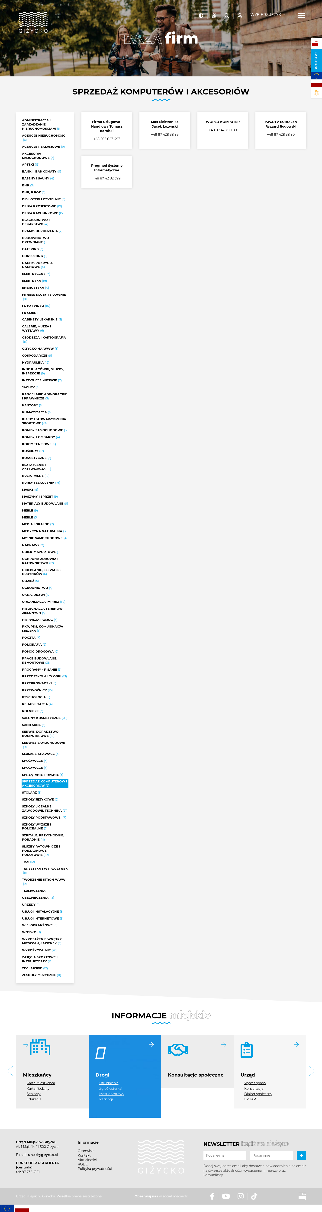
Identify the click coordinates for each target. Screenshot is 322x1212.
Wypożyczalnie (39, 950)
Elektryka (34, 281)
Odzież (30, 581)
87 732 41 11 (31, 1172)
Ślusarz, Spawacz (41, 754)
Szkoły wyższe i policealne (36, 827)
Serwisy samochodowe (43, 745)
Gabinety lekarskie (42, 319)
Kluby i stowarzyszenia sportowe (44, 421)
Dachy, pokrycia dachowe (37, 265)
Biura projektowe (42, 206)
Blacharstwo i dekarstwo (36, 222)
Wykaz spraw (255, 1083)
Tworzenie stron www (43, 882)
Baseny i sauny (38, 178)
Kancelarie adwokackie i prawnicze (44, 396)
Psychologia (36, 697)
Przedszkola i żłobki (44, 676)
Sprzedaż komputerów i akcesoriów (44, 783)
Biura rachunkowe (43, 213)
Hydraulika (35, 363)
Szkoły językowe (40, 800)
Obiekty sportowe (41, 552)
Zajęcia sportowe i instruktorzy (40, 959)
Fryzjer (32, 313)
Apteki (30, 165)
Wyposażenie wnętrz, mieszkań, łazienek (42, 941)
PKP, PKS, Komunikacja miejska (42, 629)
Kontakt (316, 60)
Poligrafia (34, 645)
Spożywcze (34, 761)
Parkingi (106, 1099)
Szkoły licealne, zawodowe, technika (44, 808)
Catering (32, 249)
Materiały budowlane (45, 504)
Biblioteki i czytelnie (43, 199)
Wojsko (31, 932)
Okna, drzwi (36, 595)
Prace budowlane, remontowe (39, 660)
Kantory (32, 405)
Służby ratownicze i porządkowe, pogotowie (41, 851)
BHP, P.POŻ (33, 192)
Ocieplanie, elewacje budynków (41, 572)
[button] (10, 1071)
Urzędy (31, 905)
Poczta (31, 638)
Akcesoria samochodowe (38, 156)
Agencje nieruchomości (44, 138)
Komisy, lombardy (41, 437)
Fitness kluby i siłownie (44, 297)
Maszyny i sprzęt (40, 497)
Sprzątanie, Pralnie (42, 775)
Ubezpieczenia (38, 898)
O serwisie (86, 1151)
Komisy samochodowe (45, 430)
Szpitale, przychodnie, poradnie (43, 837)
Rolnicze (32, 711)
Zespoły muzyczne (41, 975)
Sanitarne (33, 725)
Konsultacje (253, 1088)
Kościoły (33, 451)
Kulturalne (35, 476)
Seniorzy (34, 1094)
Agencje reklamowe (43, 147)
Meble (30, 511)
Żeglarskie (35, 968)
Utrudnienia (109, 1083)
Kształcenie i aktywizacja (36, 467)
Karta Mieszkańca (41, 1083)
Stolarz (31, 793)
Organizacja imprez (43, 602)
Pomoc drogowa (40, 652)
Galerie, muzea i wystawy (36, 328)
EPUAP (250, 1099)
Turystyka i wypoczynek (45, 871)
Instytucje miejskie (42, 380)
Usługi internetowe (42, 919)
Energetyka (35, 288)
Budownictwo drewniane (35, 240)
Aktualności (87, 1160)
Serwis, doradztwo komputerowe (40, 734)
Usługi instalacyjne (43, 912)
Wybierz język (265, 11)
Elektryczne (36, 274)
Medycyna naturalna (44, 531)
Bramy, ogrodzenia (42, 231)
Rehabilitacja (37, 704)
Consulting (34, 256)
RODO (83, 1164)
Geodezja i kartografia (44, 340)
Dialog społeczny (258, 1094)
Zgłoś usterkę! (110, 1088)
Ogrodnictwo (37, 588)
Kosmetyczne (36, 458)
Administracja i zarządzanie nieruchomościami (41, 124)
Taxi (28, 862)
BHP (28, 185)
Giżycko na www (40, 349)
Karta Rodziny (38, 1088)
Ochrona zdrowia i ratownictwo (40, 561)
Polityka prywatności (95, 1169)
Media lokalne (38, 524)
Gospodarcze (37, 356)
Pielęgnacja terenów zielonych (42, 611)
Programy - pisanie (41, 670)
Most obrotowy (111, 1094)
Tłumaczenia (36, 891)
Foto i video (36, 306)
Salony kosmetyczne (44, 718)
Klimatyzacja (37, 412)
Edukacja (34, 1099)
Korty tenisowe (39, 444)
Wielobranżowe (39, 925)
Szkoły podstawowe (44, 818)
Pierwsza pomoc (39, 620)
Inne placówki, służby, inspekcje (43, 371)
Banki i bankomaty (41, 172)
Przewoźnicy (37, 690)
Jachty (30, 387)
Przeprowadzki (39, 683)
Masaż (30, 490)
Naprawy (33, 545)
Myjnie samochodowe (45, 538)
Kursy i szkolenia (41, 483)
